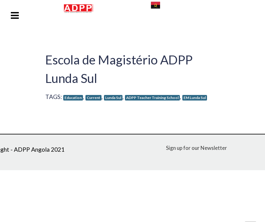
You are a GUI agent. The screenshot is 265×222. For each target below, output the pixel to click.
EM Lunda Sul (195, 97)
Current (93, 97)
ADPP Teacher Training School (152, 97)
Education (73, 97)
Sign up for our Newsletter (196, 148)
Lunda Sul (113, 97)
